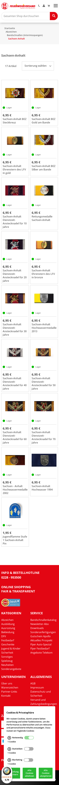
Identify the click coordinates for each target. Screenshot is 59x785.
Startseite (9, 28)
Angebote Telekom (41, 652)
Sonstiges (7, 656)
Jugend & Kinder (10, 648)
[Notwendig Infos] (9, 738)
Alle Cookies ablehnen (29, 773)
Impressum (37, 687)
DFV (3, 636)
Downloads (37, 628)
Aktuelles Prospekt (41, 640)
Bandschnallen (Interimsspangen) (25, 35)
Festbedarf (7, 640)
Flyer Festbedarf (39, 648)
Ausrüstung (8, 628)
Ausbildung (8, 624)
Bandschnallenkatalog (43, 620)
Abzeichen (11, 31)
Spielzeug (7, 661)
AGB (32, 683)
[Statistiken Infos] (9, 749)
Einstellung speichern (13, 773)
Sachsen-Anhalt (16, 38)
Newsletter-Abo (39, 624)
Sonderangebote (11, 669)
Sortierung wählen (38, 65)
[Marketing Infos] (9, 760)
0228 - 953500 (11, 577)
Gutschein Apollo (40, 636)
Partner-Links (9, 691)
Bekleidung (7, 632)
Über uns (6, 683)
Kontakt (6, 695)
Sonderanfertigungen (43, 632)
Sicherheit (7, 652)
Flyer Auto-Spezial (40, 644)
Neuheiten (7, 665)
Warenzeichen (9, 687)
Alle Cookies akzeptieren (45, 773)
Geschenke (7, 644)
